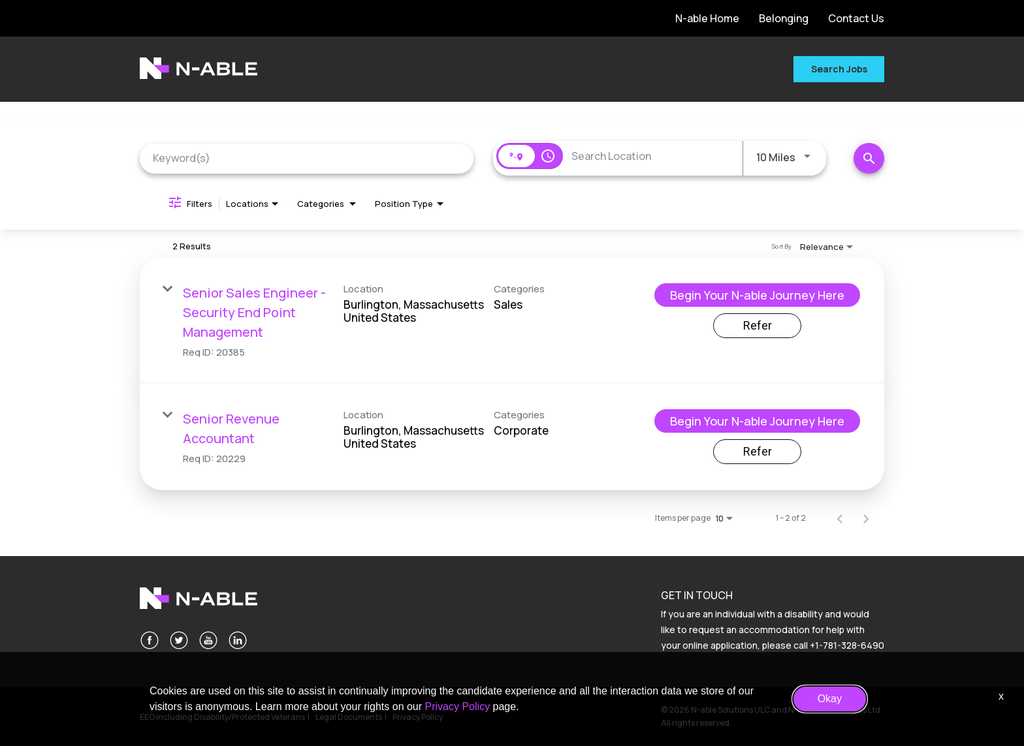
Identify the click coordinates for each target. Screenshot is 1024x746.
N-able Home (707, 18)
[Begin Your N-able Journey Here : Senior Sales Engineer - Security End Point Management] (757, 295)
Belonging (783, 18)
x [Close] (1001, 696)
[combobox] (306, 158)
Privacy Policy (457, 706)
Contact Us (856, 18)
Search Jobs (839, 69)
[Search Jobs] (869, 158)
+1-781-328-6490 (847, 645)
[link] (512, 320)
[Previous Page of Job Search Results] (840, 518)
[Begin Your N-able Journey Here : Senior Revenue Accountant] (757, 421)
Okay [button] (830, 698)
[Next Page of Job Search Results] (866, 518)
